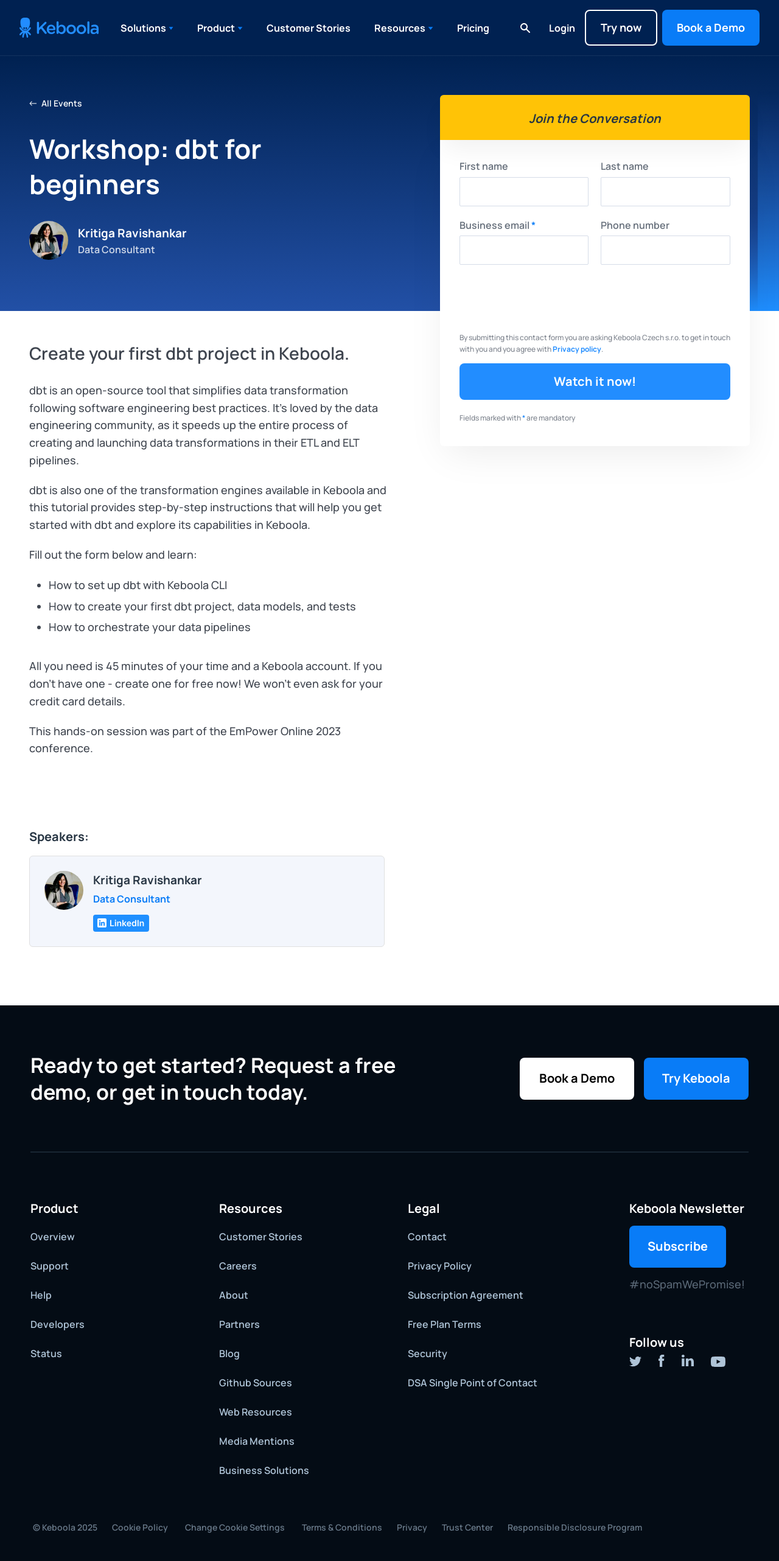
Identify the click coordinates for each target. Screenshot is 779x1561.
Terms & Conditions (342, 1527)
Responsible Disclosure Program (575, 1527)
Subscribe (678, 1246)
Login (562, 28)
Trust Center (467, 1527)
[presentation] (552, 300)
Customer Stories (309, 28)
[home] (59, 28)
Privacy (412, 1527)
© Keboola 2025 (65, 1527)
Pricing (473, 28)
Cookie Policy (140, 1527)
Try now (621, 27)
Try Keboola (696, 1078)
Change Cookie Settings (235, 1527)
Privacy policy (577, 349)
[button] (147, 28)
